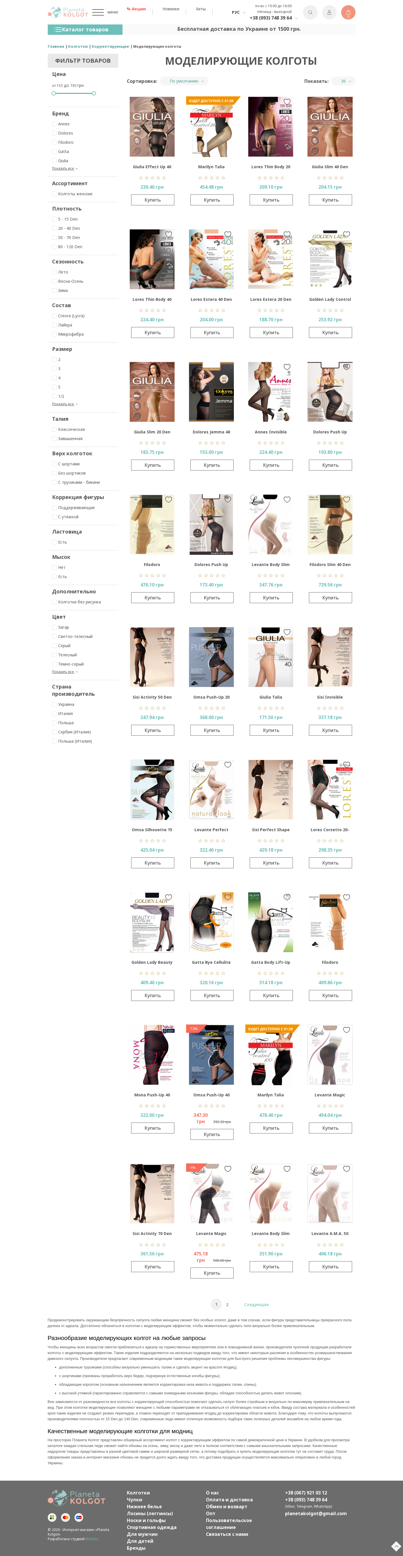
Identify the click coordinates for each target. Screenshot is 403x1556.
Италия (62, 713)
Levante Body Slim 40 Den (271, 1235)
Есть (59, 542)
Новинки (171, 9)
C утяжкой (65, 516)
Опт (210, 1513)
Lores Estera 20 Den (270, 299)
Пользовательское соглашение (229, 1523)
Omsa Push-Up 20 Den (211, 698)
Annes (61, 124)
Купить (152, 200)
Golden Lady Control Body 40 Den (330, 301)
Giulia (60, 160)
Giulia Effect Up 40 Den (152, 168)
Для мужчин (142, 1534)
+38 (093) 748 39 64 (271, 18)
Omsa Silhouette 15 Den (152, 831)
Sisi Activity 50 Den (152, 697)
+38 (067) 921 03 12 (306, 1493)
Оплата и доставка (229, 1499)
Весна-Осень (67, 281)
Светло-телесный (72, 636)
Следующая (256, 1304)
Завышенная (67, 438)
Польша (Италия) (72, 741)
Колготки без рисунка (76, 602)
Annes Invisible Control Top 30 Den (270, 433)
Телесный (64, 654)
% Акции (136, 9)
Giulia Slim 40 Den (330, 166)
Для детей (140, 1541)
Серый (61, 645)
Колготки (138, 1493)
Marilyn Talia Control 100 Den (271, 1096)
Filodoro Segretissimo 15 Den (330, 963)
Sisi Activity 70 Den (152, 1233)
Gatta (60, 151)
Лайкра (62, 325)
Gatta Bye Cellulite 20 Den (211, 963)
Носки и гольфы (146, 1520)
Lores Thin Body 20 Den (270, 168)
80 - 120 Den (67, 246)
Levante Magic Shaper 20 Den (330, 1096)
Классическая (68, 429)
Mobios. (92, 1538)
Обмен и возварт (226, 1506)
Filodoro (63, 142)
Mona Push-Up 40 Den (152, 1096)
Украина (63, 704)
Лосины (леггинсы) (150, 1513)
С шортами (66, 464)
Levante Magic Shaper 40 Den (211, 1235)
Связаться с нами (227, 1534)
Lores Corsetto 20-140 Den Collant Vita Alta (330, 831)
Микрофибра (68, 334)
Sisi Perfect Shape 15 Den (271, 831)
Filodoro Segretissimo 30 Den (152, 566)
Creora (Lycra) (68, 315)
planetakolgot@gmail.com (316, 1513)
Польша (63, 722)
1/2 (58, 396)
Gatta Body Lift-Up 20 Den (270, 963)
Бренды (136, 1548)
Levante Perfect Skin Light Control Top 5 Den (211, 831)
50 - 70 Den (66, 237)
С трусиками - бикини (76, 482)
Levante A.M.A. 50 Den (330, 1235)
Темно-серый (68, 664)
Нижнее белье (144, 1506)
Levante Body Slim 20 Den (271, 566)
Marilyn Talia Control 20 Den (211, 168)
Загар (60, 627)
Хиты (201, 9)
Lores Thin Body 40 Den (152, 301)
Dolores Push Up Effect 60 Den (330, 433)
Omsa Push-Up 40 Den (211, 1096)
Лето (60, 272)
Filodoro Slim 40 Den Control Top (330, 566)
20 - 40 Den (66, 228)
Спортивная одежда (152, 1527)
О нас (212, 1493)
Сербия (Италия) (71, 732)
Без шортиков (69, 473)
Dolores (62, 133)
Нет (59, 567)
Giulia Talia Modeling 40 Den (271, 698)
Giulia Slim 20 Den (152, 432)
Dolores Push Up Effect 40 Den (211, 566)
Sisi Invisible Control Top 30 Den (329, 698)
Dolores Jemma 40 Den (211, 433)
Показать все (65, 168)
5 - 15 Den (65, 219)
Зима (60, 290)
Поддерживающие (73, 507)
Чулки (134, 1499)
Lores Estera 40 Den (211, 299)
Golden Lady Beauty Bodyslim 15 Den (152, 963)
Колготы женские (72, 193)
